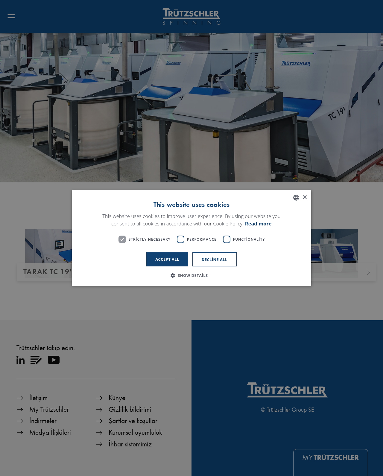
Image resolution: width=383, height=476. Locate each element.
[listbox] (296, 198)
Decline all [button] (214, 259)
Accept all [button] (167, 259)
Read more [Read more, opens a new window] (258, 224)
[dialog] (191, 238)
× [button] (304, 197)
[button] (191, 275)
